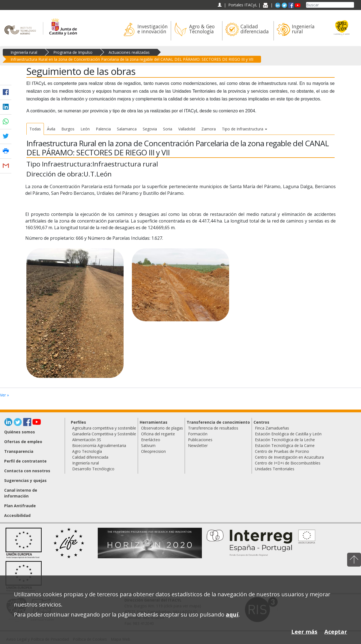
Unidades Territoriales (274, 468)
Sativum (148, 445)
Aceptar (335, 631)
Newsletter (198, 445)
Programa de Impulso (72, 52)
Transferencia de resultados (213, 428)
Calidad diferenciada (90, 457)
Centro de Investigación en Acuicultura (289, 457)
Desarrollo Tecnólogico (93, 468)
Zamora (208, 129)
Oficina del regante (158, 433)
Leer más (304, 631)
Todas (35, 129)
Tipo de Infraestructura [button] (244, 129)
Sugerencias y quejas (25, 480)
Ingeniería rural (24, 52)
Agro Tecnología (87, 451)
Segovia (150, 129)
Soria (167, 129)
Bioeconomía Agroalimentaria (99, 445)
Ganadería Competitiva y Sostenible (104, 433)
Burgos (67, 129)
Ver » (4, 395)
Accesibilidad (17, 515)
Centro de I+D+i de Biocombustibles (287, 463)
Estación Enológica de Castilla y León (288, 433)
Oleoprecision (153, 451)
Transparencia (18, 451)
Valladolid (186, 129)
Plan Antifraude (20, 505)
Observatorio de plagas (162, 428)
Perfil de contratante (25, 461)
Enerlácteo (150, 439)
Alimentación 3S (86, 439)
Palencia (103, 129)
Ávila (51, 129)
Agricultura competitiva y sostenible (104, 428)
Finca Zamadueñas (272, 428)
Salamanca (127, 129)
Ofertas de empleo (23, 441)
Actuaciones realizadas (129, 52)
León (85, 129)
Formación (197, 433)
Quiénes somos (19, 432)
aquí (232, 614)
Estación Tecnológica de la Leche (285, 439)
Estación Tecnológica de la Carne (285, 445)
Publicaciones (200, 439)
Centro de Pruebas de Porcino (282, 451)
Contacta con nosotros (27, 470)
